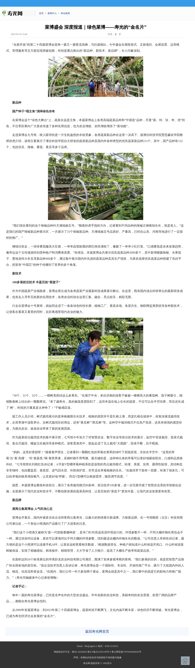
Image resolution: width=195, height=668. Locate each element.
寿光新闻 (65, 13)
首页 (41, 13)
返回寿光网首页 (97, 631)
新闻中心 (52, 13)
